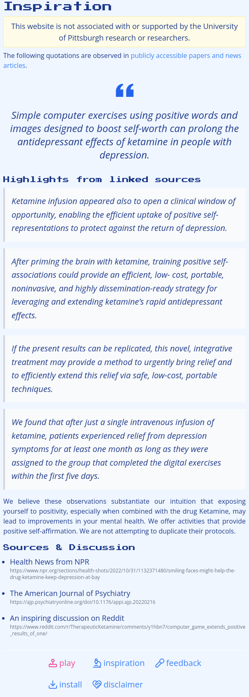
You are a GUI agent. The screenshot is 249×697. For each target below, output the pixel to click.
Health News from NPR (128, 569)
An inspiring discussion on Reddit (128, 625)
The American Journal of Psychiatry (128, 597)
